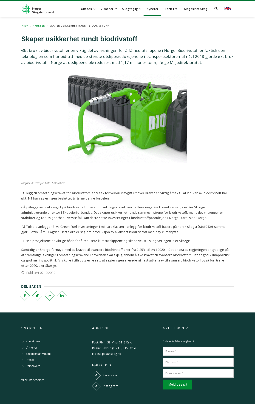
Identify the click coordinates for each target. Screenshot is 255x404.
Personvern (33, 366)
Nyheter (152, 9)
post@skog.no (111, 354)
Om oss (86, 9)
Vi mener (107, 9)
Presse (30, 359)
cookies (39, 380)
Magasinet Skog (196, 9)
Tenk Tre (171, 9)
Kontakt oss (33, 341)
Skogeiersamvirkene (38, 353)
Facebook (110, 375)
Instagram (110, 386)
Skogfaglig (130, 9)
